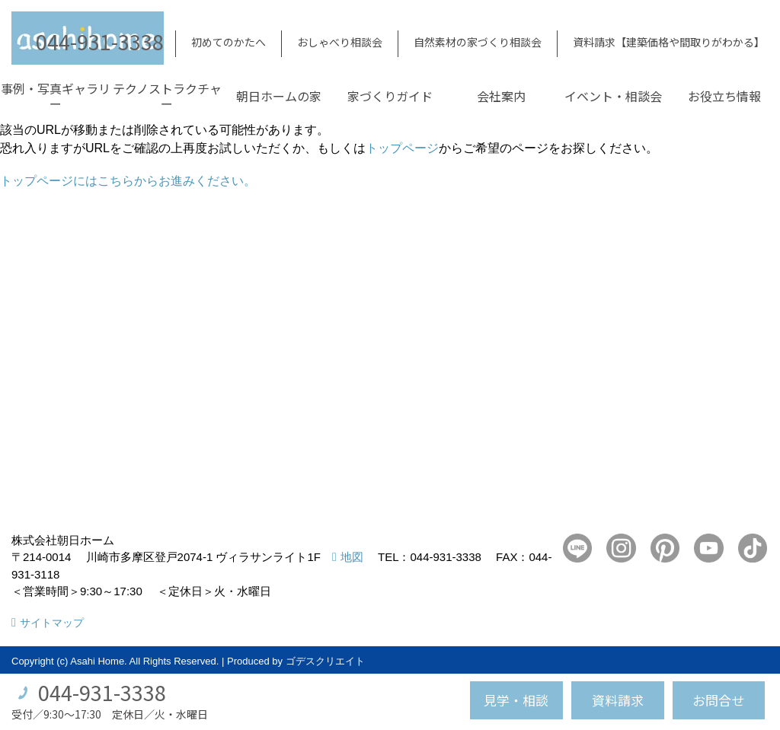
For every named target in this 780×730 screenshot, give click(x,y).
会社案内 (501, 96)
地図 (351, 556)
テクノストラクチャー (167, 96)
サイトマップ (52, 623)
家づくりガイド (390, 96)
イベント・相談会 (613, 96)
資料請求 (618, 699)
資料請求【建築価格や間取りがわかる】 (669, 41)
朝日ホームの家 (278, 96)
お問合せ (718, 699)
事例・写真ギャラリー (55, 96)
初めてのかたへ (228, 41)
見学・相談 (516, 699)
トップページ (402, 148)
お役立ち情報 (724, 96)
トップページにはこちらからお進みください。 (128, 180)
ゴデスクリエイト (325, 661)
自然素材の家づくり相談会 (478, 41)
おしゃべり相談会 (339, 41)
